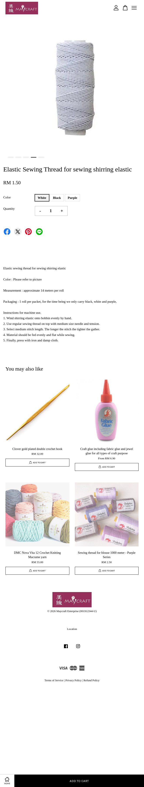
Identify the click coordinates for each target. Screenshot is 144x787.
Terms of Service (54, 680)
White (42, 198)
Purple (72, 198)
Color (7, 197)
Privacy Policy (73, 680)
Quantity (9, 208)
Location (72, 629)
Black (57, 198)
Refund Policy (91, 680)
